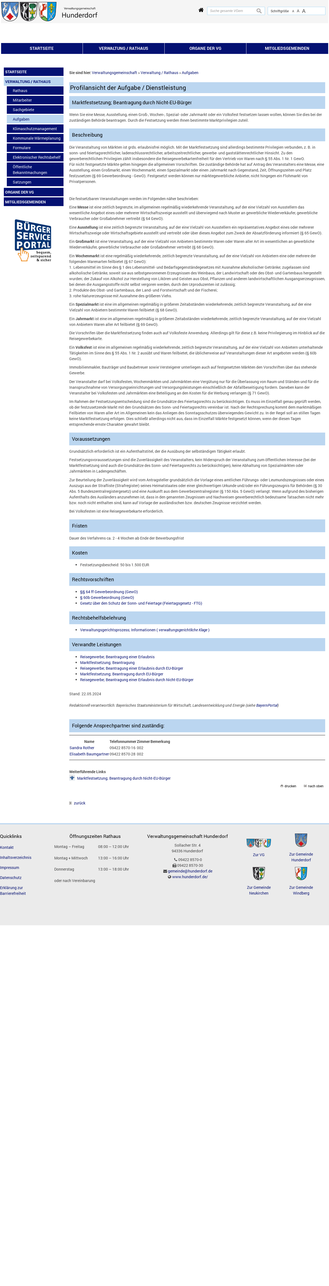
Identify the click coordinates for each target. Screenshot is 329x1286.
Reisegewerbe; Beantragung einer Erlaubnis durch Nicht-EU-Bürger (137, 753)
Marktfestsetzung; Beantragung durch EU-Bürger (121, 747)
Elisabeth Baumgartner (89, 827)
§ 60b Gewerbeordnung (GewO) (107, 670)
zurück (77, 876)
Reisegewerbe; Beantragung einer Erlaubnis (117, 730)
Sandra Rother (82, 821)
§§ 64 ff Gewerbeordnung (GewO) (109, 665)
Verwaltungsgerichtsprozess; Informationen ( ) (145, 703)
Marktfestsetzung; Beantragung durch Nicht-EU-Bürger (124, 851)
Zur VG (259, 928)
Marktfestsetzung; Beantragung (107, 736)
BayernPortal (266, 778)
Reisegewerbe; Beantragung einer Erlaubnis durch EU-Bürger (131, 741)
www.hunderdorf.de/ (190, 950)
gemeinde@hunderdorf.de (190, 944)
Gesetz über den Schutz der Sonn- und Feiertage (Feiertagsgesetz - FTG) (141, 676)
